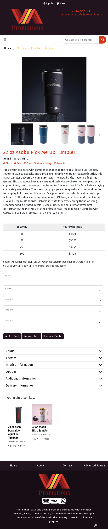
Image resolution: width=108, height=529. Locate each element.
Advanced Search (94, 465)
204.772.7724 (81, 11)
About (40, 465)
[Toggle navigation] (5, 40)
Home (13, 465)
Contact (67, 465)
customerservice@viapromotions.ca (81, 14)
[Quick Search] (80, 40)
